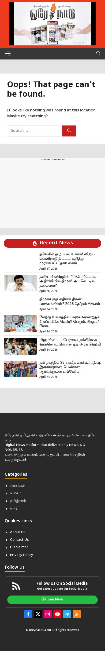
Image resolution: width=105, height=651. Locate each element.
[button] (98, 53)
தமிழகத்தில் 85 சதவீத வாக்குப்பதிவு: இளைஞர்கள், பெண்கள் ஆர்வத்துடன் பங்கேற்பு (70, 367)
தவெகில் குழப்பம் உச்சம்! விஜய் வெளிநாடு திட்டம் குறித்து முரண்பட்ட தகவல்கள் (67, 259)
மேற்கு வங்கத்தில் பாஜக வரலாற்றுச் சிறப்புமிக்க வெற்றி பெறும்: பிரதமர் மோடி (69, 322)
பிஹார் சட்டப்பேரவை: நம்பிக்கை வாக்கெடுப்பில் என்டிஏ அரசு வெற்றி (70, 342)
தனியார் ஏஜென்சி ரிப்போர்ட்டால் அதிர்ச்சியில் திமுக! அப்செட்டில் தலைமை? (67, 281)
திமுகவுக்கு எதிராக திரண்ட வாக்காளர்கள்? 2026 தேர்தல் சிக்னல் (69, 301)
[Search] (69, 130)
